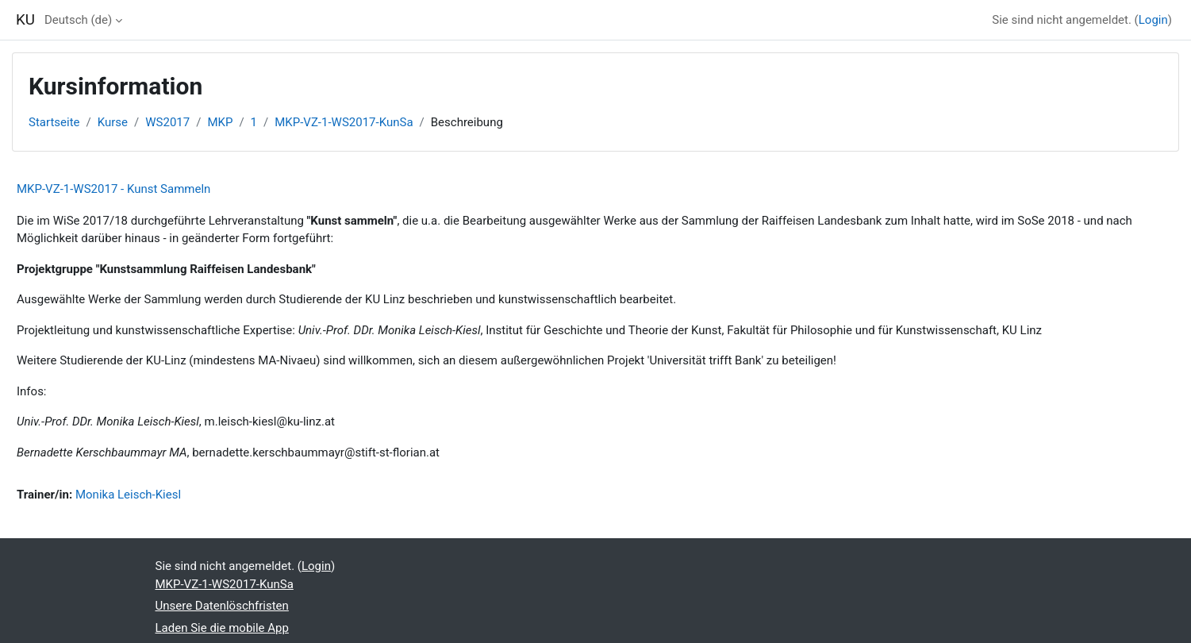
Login (1153, 20)
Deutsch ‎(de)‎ (78, 20)
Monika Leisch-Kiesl (128, 494)
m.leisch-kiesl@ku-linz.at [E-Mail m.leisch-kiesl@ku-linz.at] (270, 421)
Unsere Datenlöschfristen (222, 606)
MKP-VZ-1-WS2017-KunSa (344, 122)
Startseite (54, 122)
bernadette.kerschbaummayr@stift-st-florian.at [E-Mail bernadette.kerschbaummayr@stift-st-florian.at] (317, 452)
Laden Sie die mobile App (222, 628)
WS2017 (167, 122)
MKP (219, 122)
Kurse (113, 122)
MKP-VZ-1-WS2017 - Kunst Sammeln (113, 189)
